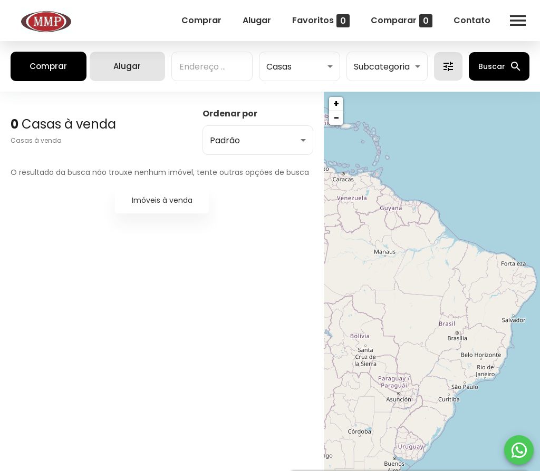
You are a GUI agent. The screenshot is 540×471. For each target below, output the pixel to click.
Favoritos (321, 20)
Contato (472, 20)
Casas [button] (279, 67)
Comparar (401, 20)
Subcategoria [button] (382, 67)
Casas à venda (36, 140)
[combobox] (212, 66)
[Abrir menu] (518, 20)
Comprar (201, 20)
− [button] (336, 117)
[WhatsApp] (519, 450)
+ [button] (336, 103)
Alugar (257, 20)
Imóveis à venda (162, 200)
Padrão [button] (225, 140)
